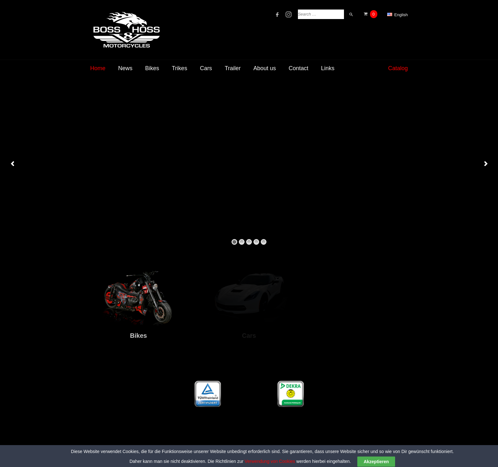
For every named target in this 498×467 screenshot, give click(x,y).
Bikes (152, 68)
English (397, 14)
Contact (298, 68)
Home (97, 68)
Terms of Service (333, 457)
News (125, 68)
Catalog (398, 68)
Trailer (232, 68)
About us (264, 68)
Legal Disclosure (371, 457)
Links (327, 68)
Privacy (401, 457)
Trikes (179, 68)
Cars (206, 68)
